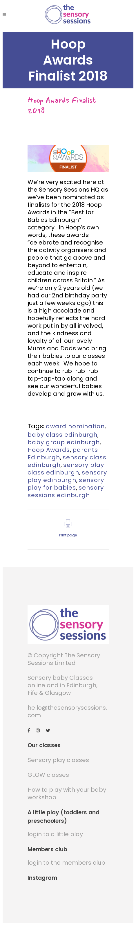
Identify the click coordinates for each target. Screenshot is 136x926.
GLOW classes (48, 775)
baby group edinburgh (64, 442)
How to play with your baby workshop (67, 794)
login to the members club (66, 863)
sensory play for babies (66, 484)
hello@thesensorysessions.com (67, 712)
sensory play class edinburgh (66, 469)
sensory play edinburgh (67, 476)
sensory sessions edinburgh (66, 491)
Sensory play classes (58, 760)
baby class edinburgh (62, 435)
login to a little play (55, 834)
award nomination (75, 426)
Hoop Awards (49, 450)
